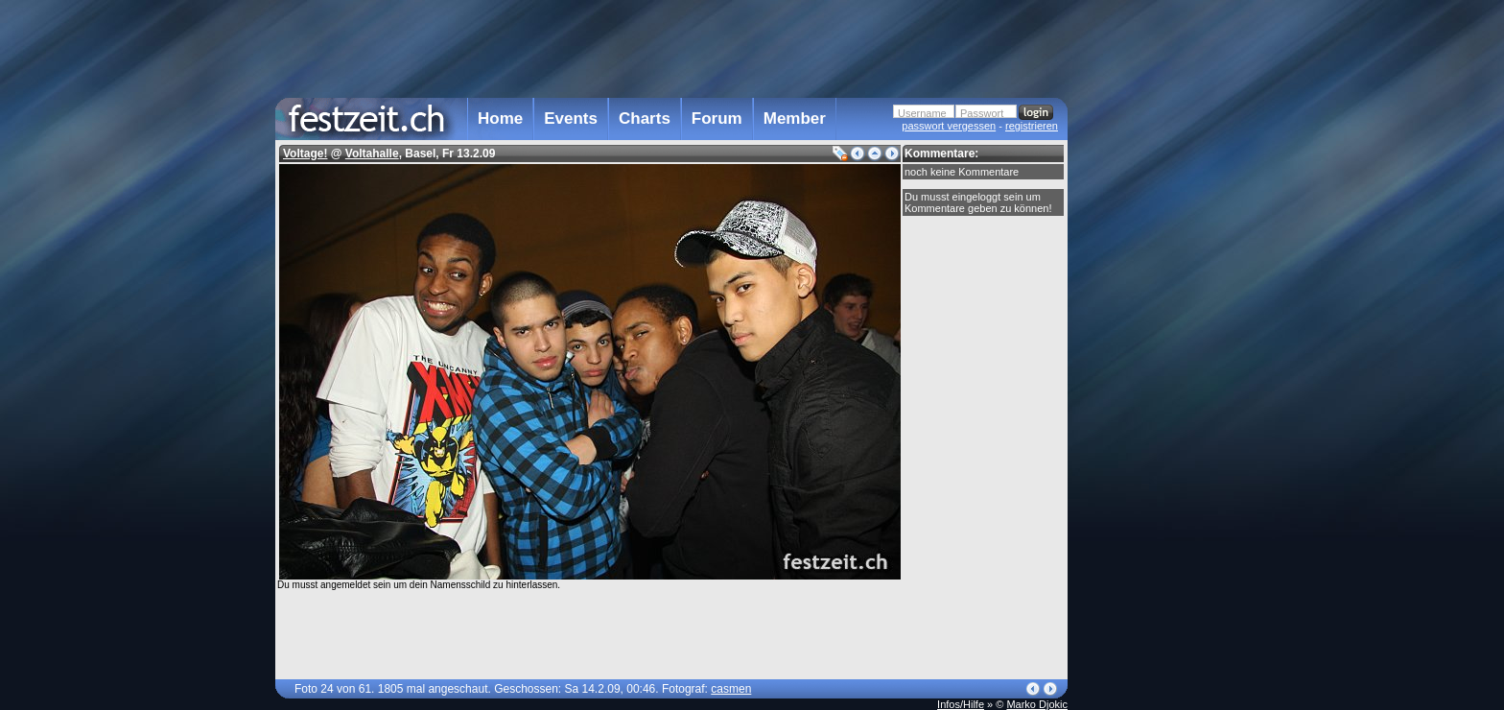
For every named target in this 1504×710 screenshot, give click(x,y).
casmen (731, 689)
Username (922, 113)
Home (500, 118)
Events (571, 118)
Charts (644, 118)
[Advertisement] (1152, 386)
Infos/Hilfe (960, 704)
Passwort (981, 113)
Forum (717, 118)
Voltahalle (372, 153)
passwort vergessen (949, 125)
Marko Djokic (1037, 704)
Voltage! (305, 153)
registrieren (1031, 125)
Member (795, 118)
